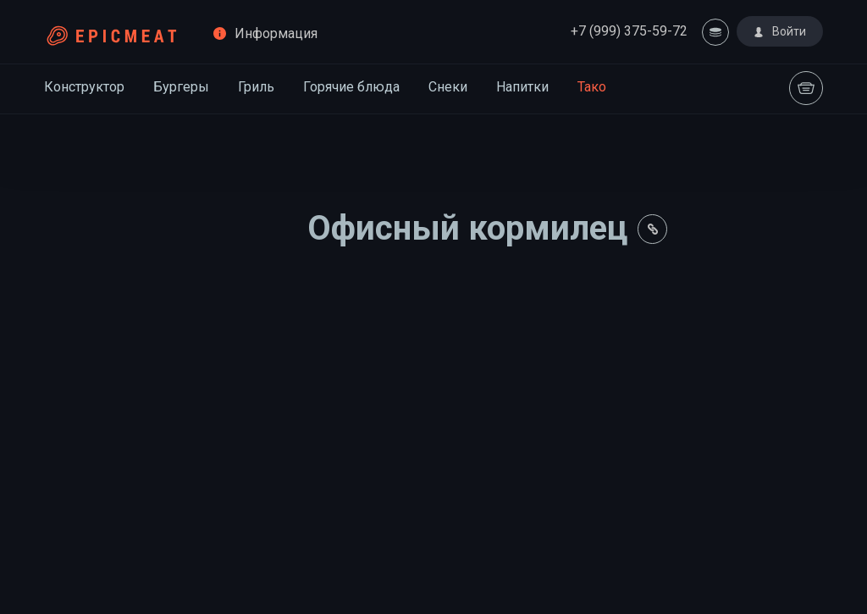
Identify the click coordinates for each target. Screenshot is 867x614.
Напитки (522, 87)
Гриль (256, 87)
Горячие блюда (351, 87)
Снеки (447, 87)
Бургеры (181, 87)
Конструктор (84, 87)
